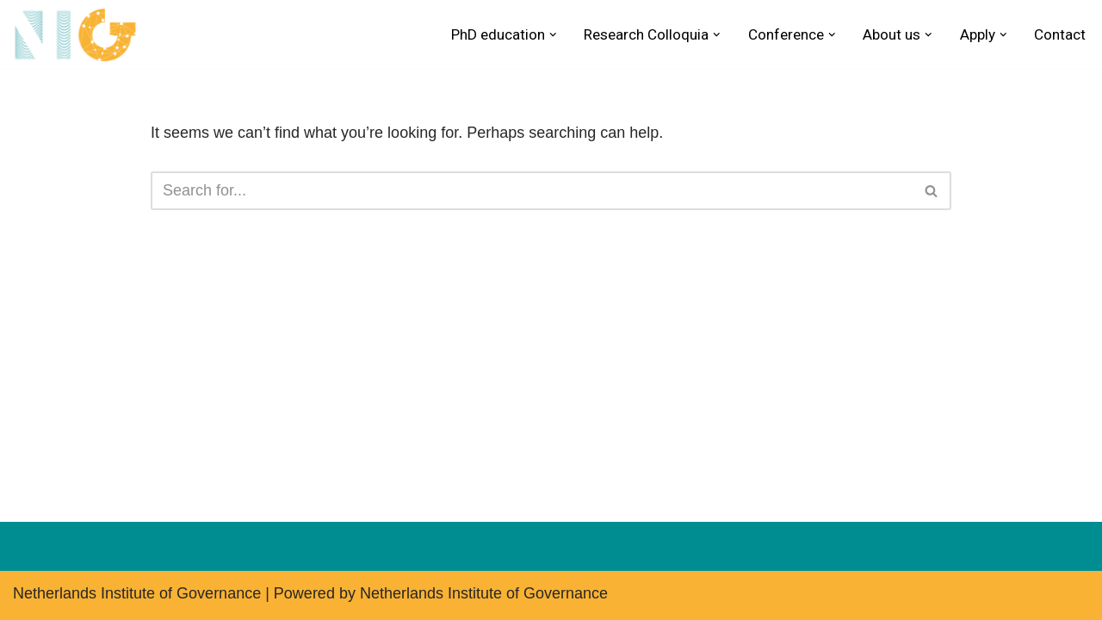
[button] (552, 35)
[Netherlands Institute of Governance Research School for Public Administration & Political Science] (79, 34)
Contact (1060, 34)
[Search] (532, 190)
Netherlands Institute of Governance (137, 593)
